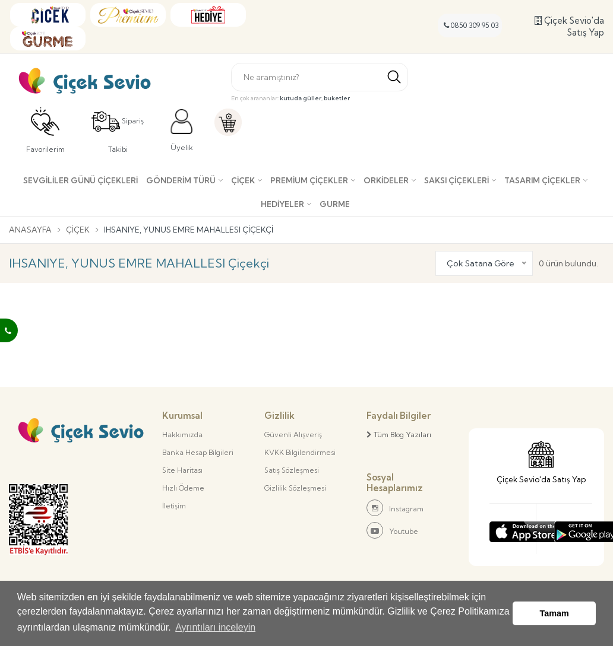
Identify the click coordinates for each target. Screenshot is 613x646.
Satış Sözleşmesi (291, 470)
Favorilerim (45, 130)
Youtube (392, 530)
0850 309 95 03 (471, 25)
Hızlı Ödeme (183, 487)
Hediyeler (282, 204)
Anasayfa (30, 229)
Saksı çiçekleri (456, 180)
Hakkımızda (182, 434)
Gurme (335, 204)
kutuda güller (300, 98)
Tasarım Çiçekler (542, 180)
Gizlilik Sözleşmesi (295, 487)
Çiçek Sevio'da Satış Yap (569, 26)
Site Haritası (182, 470)
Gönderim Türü (181, 180)
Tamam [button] (554, 613)
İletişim (174, 505)
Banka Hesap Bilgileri (197, 452)
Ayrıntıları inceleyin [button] (215, 627)
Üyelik (181, 130)
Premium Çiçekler (309, 180)
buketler (337, 98)
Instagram (395, 507)
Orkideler (386, 180)
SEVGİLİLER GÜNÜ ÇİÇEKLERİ (80, 180)
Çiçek (243, 180)
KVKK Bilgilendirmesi (300, 452)
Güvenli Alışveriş (293, 434)
